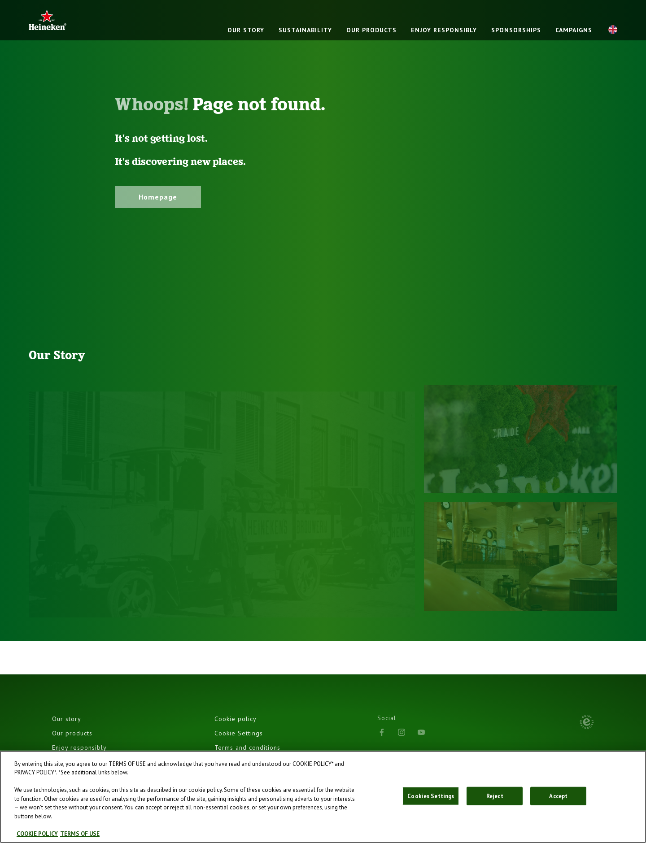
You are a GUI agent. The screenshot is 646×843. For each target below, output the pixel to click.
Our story (245, 30)
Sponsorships (516, 30)
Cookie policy (235, 719)
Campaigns (573, 30)
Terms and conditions (247, 747)
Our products (371, 30)
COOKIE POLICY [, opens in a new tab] (37, 836)
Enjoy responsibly (444, 30)
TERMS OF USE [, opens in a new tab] (80, 836)
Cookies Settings (430, 798)
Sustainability (305, 30)
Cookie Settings (238, 733)
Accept (558, 798)
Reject (494, 798)
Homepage (158, 196)
